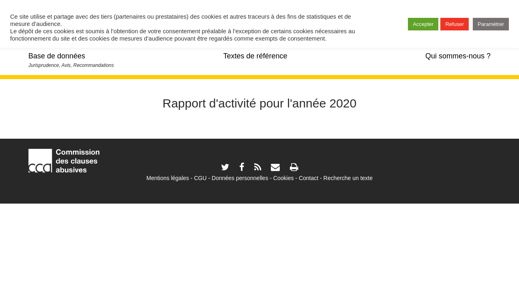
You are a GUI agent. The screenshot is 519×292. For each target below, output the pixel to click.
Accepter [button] (423, 24)
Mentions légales (167, 178)
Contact (308, 178)
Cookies (283, 178)
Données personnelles (240, 178)
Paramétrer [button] (491, 24)
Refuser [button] (454, 24)
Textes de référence (255, 56)
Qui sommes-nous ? (458, 56)
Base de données (56, 56)
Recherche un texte (348, 178)
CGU (200, 178)
